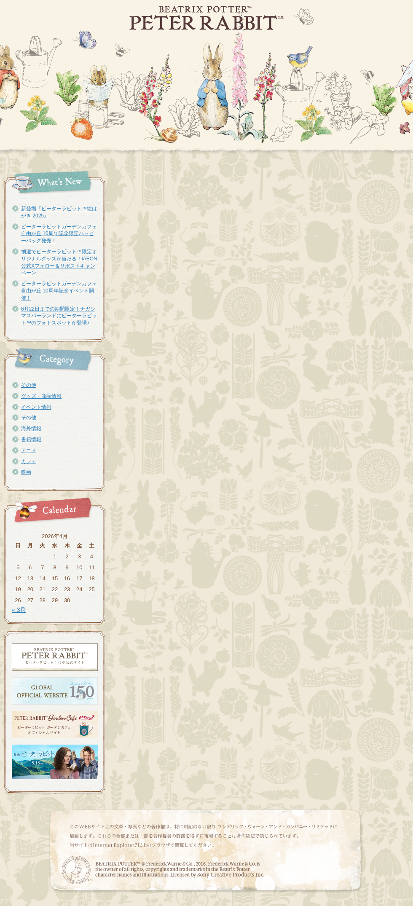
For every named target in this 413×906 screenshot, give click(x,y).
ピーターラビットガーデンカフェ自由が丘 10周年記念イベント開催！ (59, 291)
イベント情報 (36, 407)
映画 (26, 472)
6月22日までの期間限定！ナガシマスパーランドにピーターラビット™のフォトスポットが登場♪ (59, 316)
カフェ (28, 461)
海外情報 (31, 429)
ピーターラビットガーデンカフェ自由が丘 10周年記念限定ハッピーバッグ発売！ (59, 234)
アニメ (28, 450)
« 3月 (19, 609)
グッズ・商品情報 (41, 396)
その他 (28, 385)
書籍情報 (31, 439)
